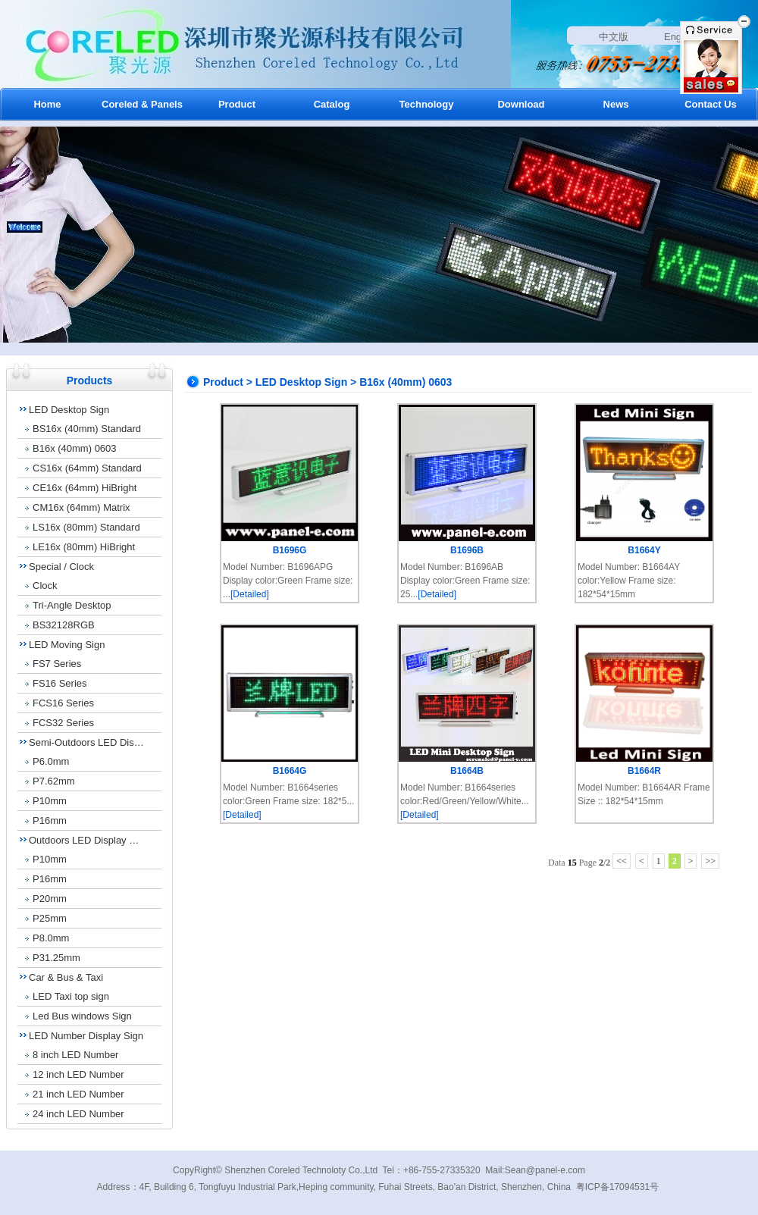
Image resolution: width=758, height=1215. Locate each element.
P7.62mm (54, 781)
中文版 (613, 36)
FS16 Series (60, 683)
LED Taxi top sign (71, 996)
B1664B (467, 771)
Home (47, 104)
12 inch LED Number (78, 1074)
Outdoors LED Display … (84, 840)
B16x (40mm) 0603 (75, 448)
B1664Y (644, 550)
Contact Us (710, 104)
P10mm (50, 800)
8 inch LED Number (75, 1054)
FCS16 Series (63, 703)
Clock (45, 585)
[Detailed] (249, 594)
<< (621, 861)
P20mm (50, 898)
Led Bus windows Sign (82, 1016)
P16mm (50, 820)
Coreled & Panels (142, 104)
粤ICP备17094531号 (617, 1187)
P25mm (50, 918)
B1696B (467, 550)
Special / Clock (61, 566)
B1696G (290, 550)
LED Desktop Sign (69, 409)
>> (710, 861)
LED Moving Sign (67, 644)
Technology (426, 104)
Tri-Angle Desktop (72, 605)
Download (520, 104)
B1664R (644, 771)
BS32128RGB (64, 625)
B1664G (290, 771)
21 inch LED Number (78, 1094)
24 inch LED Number (78, 1113)
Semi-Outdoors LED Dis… (86, 742)
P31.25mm (56, 957)
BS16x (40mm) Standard (87, 428)
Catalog (332, 104)
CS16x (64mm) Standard (87, 468)
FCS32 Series (63, 722)
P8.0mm (51, 938)
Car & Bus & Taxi (66, 977)
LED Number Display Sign (86, 1035)
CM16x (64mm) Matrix (81, 507)
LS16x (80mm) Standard (86, 527)
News (616, 104)
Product (236, 104)
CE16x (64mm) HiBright (84, 487)
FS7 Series (57, 663)
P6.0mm (51, 761)
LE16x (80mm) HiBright (84, 547)
